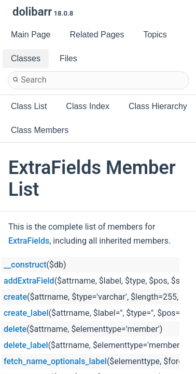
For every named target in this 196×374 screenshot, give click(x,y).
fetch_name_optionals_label (55, 361)
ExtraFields (28, 241)
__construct (25, 265)
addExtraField (29, 281)
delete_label (26, 345)
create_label (26, 313)
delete (15, 329)
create (15, 297)
